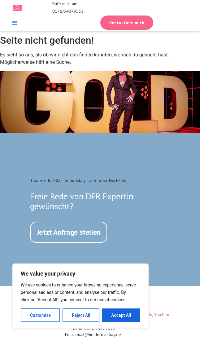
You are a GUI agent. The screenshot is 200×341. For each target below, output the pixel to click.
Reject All (81, 315)
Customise (40, 315)
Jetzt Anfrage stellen (69, 232)
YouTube (162, 314)
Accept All (121, 315)
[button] (14, 22)
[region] (80, 296)
